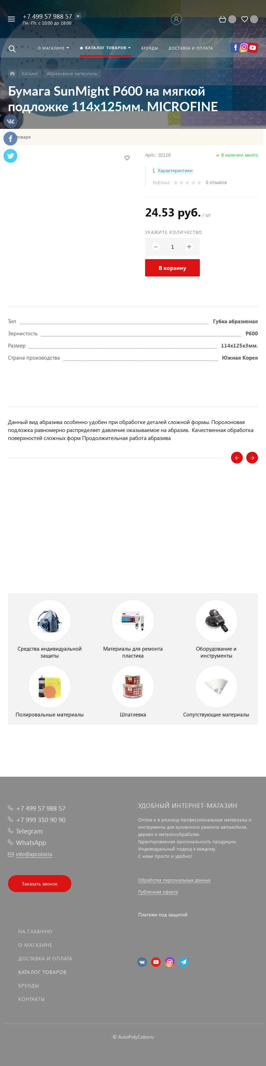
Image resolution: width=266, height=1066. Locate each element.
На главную (35, 931)
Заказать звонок (39, 883)
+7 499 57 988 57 (47, 16)
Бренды (28, 985)
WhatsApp (31, 842)
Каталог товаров (42, 972)
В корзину (172, 267)
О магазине (35, 945)
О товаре (21, 137)
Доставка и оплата (45, 958)
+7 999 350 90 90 (40, 819)
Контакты (31, 999)
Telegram (29, 831)
